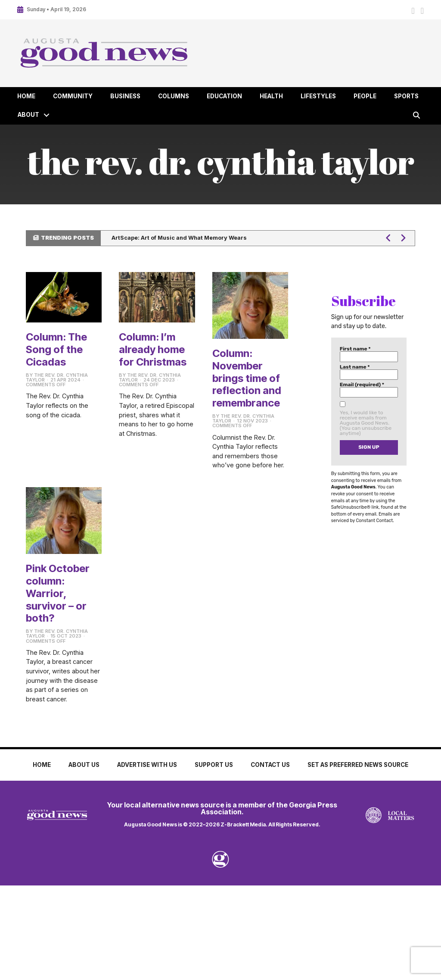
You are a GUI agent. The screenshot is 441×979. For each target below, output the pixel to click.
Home (26, 96)
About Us (83, 764)
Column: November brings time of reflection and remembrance (246, 378)
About (28, 114)
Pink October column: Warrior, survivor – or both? (58, 593)
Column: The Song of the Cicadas (56, 349)
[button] (46, 115)
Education (224, 96)
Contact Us (270, 764)
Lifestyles (318, 96)
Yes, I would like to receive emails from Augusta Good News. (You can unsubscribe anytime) (365, 423)
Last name (355, 366)
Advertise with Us (147, 764)
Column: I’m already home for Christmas (152, 349)
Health (271, 96)
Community (73, 96)
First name (355, 348)
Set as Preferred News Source (357, 764)
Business (125, 96)
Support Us (214, 764)
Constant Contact (374, 520)
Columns (173, 96)
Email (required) (362, 384)
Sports (406, 96)
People (365, 96)
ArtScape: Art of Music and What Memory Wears (179, 238)
